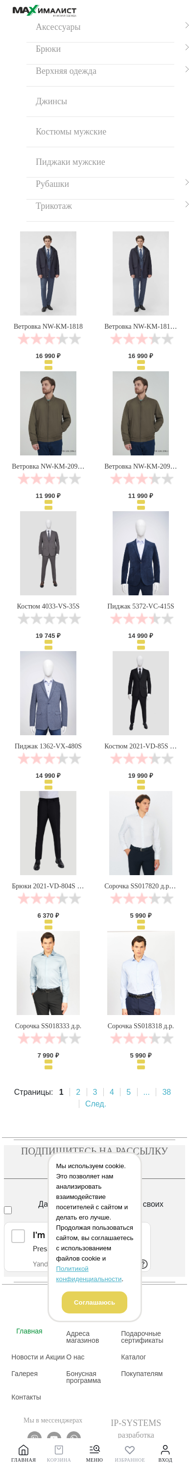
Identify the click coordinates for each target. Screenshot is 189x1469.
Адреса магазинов (82, 1337)
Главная (29, 1331)
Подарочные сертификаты (142, 1337)
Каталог (133, 1357)
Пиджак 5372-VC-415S (140, 606)
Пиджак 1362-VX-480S (48, 746)
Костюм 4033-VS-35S (48, 606)
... (146, 1092)
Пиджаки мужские (70, 162)
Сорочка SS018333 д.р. (48, 1026)
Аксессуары (58, 27)
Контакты (26, 1397)
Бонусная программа (83, 1377)
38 (166, 1092)
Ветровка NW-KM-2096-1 (141, 466)
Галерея (24, 1374)
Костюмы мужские (71, 131)
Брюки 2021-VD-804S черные (55, 886)
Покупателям (142, 1374)
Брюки (48, 49)
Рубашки (52, 184)
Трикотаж (54, 206)
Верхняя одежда (66, 71)
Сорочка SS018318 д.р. (141, 1026)
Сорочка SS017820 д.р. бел (143, 886)
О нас (75, 1357)
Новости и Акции (38, 1357)
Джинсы (51, 101)
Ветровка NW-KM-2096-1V (52, 466)
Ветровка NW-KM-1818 (48, 326)
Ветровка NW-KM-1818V (141, 326)
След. (95, 1104)
